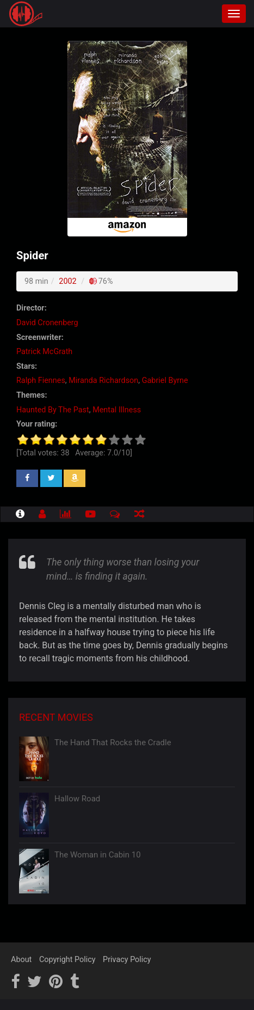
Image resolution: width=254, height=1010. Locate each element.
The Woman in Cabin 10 (97, 855)
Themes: (31, 395)
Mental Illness (116, 410)
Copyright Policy (67, 959)
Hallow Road (77, 799)
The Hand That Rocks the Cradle (112, 742)
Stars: (26, 366)
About (21, 959)
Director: (31, 308)
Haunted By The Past (52, 410)
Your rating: (36, 424)
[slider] (81, 439)
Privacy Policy (127, 959)
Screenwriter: (40, 337)
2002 (67, 281)
